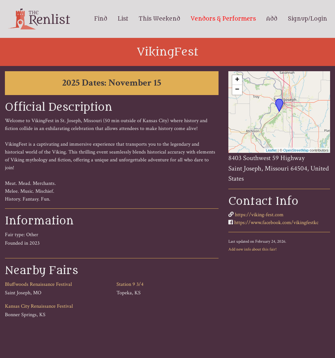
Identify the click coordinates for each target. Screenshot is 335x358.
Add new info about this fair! (252, 249)
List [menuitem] (123, 19)
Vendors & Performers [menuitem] (223, 19)
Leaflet (271, 150)
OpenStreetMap (296, 150)
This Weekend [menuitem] (159, 19)
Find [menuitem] (100, 19)
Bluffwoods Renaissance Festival (38, 284)
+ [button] (237, 80)
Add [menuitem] (271, 19)
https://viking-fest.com (259, 214)
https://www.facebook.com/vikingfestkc (276, 222)
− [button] (237, 90)
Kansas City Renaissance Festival (39, 306)
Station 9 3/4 (130, 284)
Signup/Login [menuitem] (307, 19)
